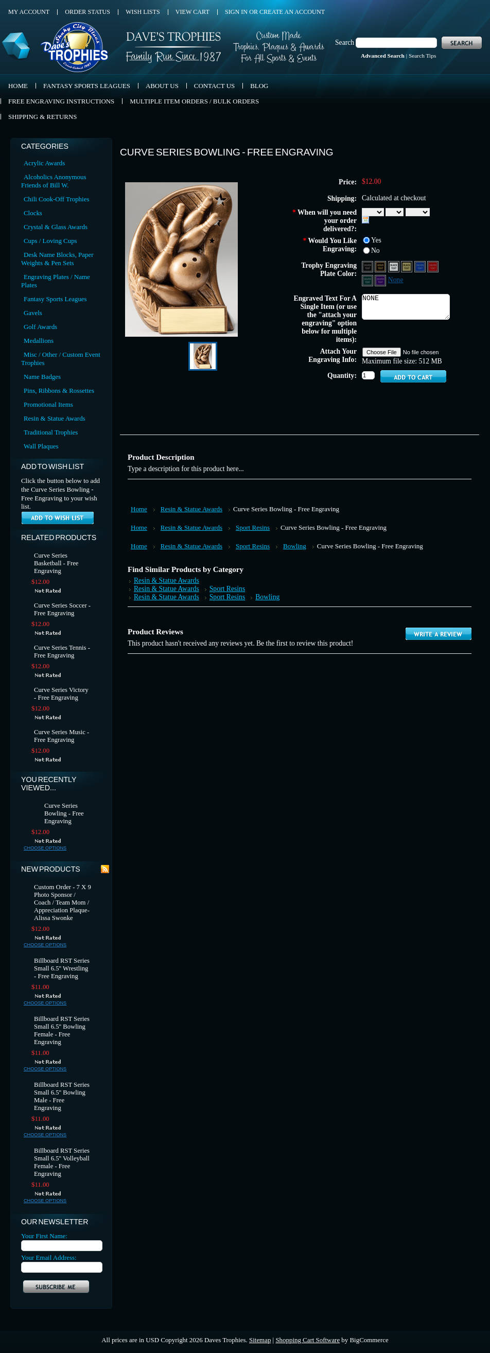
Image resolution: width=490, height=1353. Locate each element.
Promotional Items (48, 404)
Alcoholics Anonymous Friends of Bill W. (53, 181)
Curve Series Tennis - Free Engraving (62, 651)
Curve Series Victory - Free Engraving (61, 693)
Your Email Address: (49, 1257)
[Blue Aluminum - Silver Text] (420, 266)
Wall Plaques (41, 446)
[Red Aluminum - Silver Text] (433, 266)
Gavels (33, 313)
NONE (406, 307)
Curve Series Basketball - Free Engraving (56, 563)
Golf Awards (40, 327)
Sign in (236, 11)
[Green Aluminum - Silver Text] (368, 280)
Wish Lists (143, 11)
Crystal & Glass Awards (55, 227)
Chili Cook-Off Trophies (56, 199)
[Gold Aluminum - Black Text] (407, 266)
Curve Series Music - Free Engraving (61, 735)
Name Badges (42, 376)
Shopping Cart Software (307, 1340)
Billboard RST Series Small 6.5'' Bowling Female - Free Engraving (62, 1030)
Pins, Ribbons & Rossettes (59, 390)
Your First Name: (44, 1236)
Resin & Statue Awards (54, 418)
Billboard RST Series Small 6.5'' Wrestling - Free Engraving (62, 968)
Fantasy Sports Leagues (55, 299)
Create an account (292, 11)
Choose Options (45, 848)
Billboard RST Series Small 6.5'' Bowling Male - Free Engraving (62, 1096)
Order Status (87, 11)
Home (139, 509)
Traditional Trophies (51, 432)
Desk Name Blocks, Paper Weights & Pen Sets (57, 259)
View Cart (192, 11)
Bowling (294, 546)
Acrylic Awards (44, 163)
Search (344, 42)
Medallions (39, 340)
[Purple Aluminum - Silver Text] (381, 280)
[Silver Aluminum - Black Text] (394, 266)
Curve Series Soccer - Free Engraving (62, 609)
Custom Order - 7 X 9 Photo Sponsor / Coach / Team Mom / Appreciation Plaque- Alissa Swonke (62, 902)
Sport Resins (253, 527)
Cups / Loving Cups (50, 241)
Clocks (33, 213)
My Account (28, 11)
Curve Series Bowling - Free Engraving (64, 813)
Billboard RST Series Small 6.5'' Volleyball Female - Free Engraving (62, 1162)
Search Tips (422, 56)
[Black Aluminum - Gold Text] (381, 266)
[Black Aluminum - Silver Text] (368, 266)
